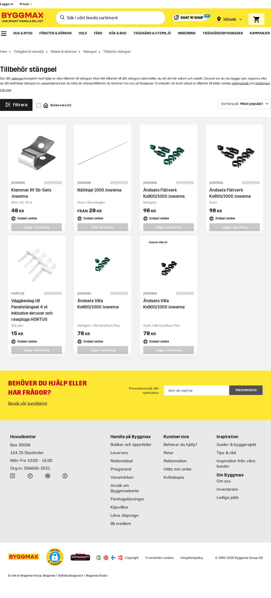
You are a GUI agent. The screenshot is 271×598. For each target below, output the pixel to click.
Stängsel (90, 46)
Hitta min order (178, 463)
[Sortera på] (244, 98)
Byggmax (49, 569)
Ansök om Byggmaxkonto (125, 482)
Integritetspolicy (191, 552)
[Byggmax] (22, 18)
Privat (24, 4)
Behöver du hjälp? (180, 438)
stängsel (17, 73)
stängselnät (240, 77)
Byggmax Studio (96, 569)
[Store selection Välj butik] (229, 19)
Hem (3, 46)
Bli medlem (121, 517)
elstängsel (262, 77)
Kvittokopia (174, 471)
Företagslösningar (128, 493)
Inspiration (227, 431)
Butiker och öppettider (131, 438)
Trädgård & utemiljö (29, 46)
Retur (169, 446)
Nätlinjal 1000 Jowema (99, 184)
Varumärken (122, 471)
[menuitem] (3, 33)
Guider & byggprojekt (236, 438)
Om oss (224, 475)
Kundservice (176, 431)
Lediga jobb (228, 491)
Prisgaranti (121, 463)
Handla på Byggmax (131, 431)
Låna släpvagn (125, 509)
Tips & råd (226, 446)
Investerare (227, 483)
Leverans (119, 446)
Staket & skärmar (64, 46)
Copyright (132, 552)
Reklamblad (122, 455)
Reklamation (175, 455)
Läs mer (5, 84)
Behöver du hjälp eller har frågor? (47, 382)
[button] (55, 551)
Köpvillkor (119, 501)
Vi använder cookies (159, 552)
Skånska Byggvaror (70, 569)
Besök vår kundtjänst (27, 397)
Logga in (6, 4)
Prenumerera (246, 384)
